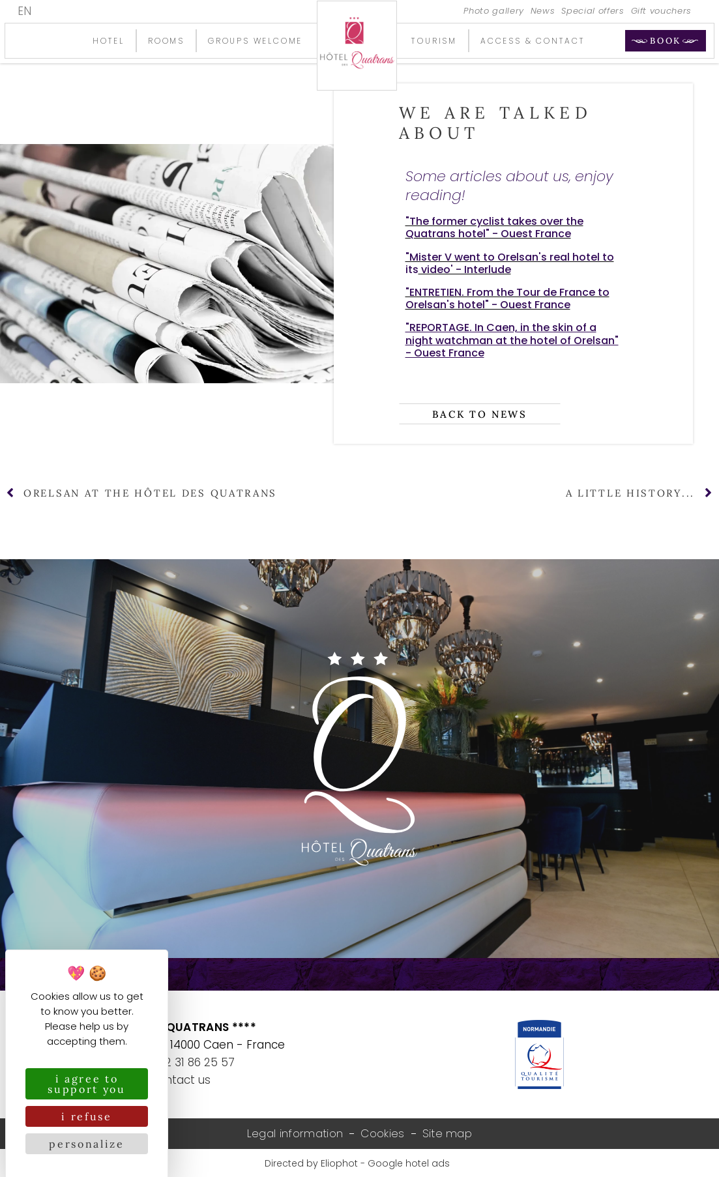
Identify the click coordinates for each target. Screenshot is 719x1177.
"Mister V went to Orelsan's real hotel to (509, 257)
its (411, 269)
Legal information (295, 1134)
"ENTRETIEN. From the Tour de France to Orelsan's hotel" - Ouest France (507, 298)
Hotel (109, 40)
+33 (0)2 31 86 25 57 (180, 1062)
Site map (447, 1134)
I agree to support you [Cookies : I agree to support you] (87, 1084)
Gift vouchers (661, 11)
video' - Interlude (464, 269)
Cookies (382, 1134)
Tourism (434, 40)
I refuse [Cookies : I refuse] (86, 1116)
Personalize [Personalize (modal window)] (87, 1143)
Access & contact (532, 40)
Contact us (180, 1080)
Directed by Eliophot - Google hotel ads (357, 1163)
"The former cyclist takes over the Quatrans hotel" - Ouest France (494, 227)
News (543, 11)
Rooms (166, 40)
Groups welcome (255, 40)
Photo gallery (493, 11)
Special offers (592, 11)
